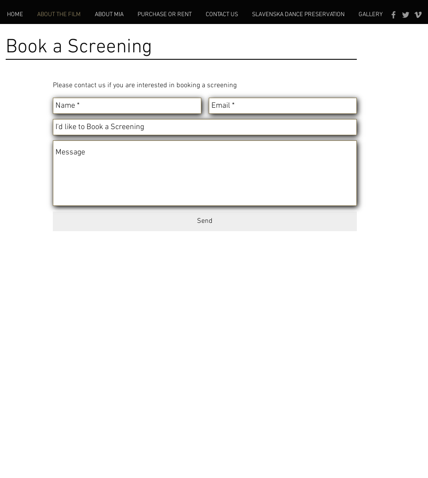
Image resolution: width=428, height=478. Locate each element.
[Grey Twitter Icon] (406, 15)
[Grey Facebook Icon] (393, 15)
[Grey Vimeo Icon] (418, 15)
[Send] (205, 221)
